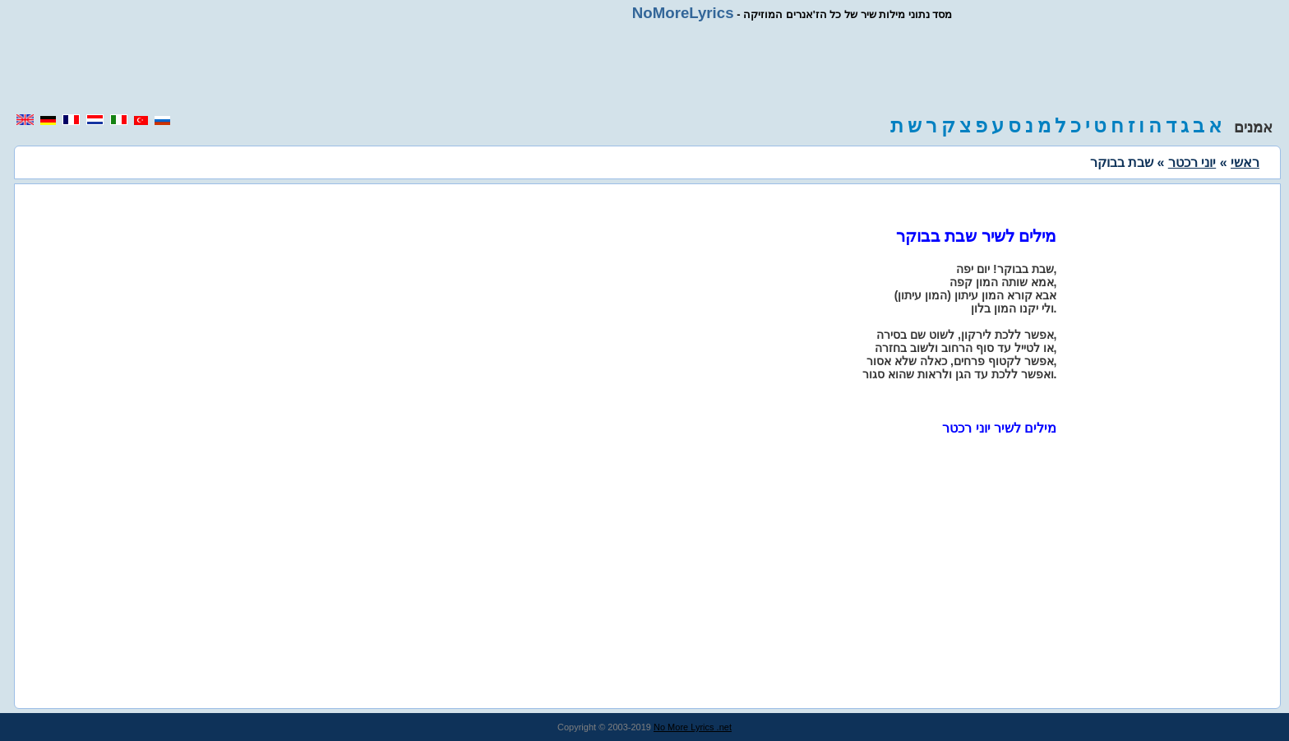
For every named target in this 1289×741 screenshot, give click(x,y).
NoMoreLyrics (683, 12)
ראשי (1245, 162)
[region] (644, 67)
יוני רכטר (1192, 162)
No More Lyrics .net (693, 727)
